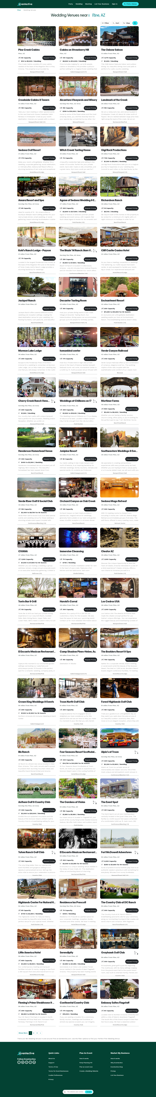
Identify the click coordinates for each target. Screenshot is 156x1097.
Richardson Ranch (111, 200)
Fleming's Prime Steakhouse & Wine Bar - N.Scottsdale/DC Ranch (55, 1002)
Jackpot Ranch (27, 300)
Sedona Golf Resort (29, 150)
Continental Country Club (74, 1002)
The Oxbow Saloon (112, 49)
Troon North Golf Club (72, 701)
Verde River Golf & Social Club (35, 501)
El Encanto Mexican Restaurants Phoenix (83, 852)
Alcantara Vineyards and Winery (78, 99)
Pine (19, 10)
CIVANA (23, 551)
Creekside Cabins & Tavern (33, 99)
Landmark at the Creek (114, 99)
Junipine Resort (68, 450)
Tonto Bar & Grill (27, 601)
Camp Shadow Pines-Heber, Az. (78, 651)
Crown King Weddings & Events (36, 701)
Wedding (79, 4)
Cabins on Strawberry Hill (74, 49)
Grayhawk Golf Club (113, 952)
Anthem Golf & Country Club (34, 802)
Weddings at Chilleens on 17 (75, 400)
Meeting (88, 4)
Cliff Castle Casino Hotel (115, 250)
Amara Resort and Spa (31, 200)
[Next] (40, 1033)
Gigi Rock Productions (114, 150)
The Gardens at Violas (72, 802)
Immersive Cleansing (72, 551)
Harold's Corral (68, 601)
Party (71, 4)
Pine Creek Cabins (29, 49)
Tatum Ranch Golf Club (31, 852)
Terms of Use (53, 1067)
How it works (84, 1058)
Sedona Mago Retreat (114, 501)
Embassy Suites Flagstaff (115, 1002)
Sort (116, 23)
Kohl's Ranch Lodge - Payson (34, 250)
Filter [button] (105, 23)
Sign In (114, 4)
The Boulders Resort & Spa (116, 651)
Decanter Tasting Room (73, 300)
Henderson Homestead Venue (35, 450)
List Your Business (102, 4)
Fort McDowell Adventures (116, 852)
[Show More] (23, 1033)
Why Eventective (117, 1062)
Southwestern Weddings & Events (120, 450)
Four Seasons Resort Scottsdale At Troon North (86, 751)
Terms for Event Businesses (58, 1071)
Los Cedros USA (110, 601)
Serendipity (66, 952)
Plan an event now (86, 1067)
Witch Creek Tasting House (75, 150)
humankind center (70, 350)
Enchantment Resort (112, 300)
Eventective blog (117, 1067)
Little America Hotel (29, 952)
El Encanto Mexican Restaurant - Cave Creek (43, 651)
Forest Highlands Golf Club (116, 701)
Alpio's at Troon (110, 751)
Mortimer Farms (110, 400)
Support (51, 1062)
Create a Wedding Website (88, 1071)
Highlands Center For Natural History (39, 902)
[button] (135, 23)
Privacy (51, 1079)
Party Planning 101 (85, 1062)
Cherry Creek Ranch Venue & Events (38, 400)
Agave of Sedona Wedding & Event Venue (83, 200)
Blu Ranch (23, 751)
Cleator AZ (107, 551)
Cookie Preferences (55, 1075)
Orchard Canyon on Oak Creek (77, 501)
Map (126, 23)
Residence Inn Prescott (73, 902)
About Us (51, 1058)
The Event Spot (109, 802)
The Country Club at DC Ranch (118, 902)
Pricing (113, 1071)
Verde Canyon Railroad (114, 350)
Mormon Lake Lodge (30, 350)
